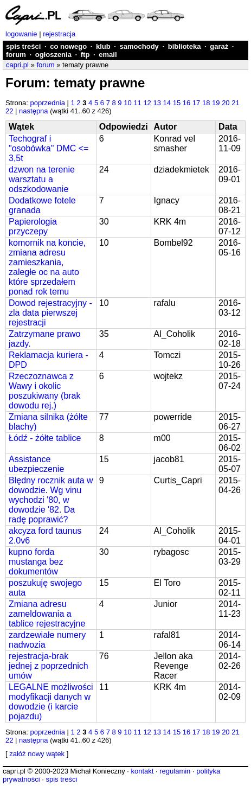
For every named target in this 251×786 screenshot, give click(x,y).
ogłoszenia (53, 54)
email (108, 54)
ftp (85, 54)
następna (33, 111)
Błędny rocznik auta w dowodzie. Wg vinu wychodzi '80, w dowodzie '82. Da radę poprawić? (51, 500)
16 (186, 103)
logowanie (21, 34)
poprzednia (47, 103)
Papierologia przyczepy (33, 226)
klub (103, 46)
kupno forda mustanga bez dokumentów (36, 561)
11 (137, 103)
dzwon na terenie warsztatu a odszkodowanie (42, 179)
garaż (219, 46)
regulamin (174, 771)
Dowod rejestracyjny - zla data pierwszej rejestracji (50, 312)
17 (196, 103)
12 (147, 103)
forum (16, 54)
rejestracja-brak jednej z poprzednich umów (48, 665)
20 (225, 103)
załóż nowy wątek (37, 754)
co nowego (68, 46)
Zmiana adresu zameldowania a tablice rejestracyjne (47, 613)
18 (206, 103)
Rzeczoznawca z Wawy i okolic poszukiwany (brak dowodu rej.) (45, 391)
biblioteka (184, 46)
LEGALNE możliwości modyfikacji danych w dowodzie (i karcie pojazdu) (51, 701)
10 (127, 103)
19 (216, 103)
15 (177, 103)
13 (156, 103)
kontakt (142, 771)
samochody (139, 46)
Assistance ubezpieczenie (36, 464)
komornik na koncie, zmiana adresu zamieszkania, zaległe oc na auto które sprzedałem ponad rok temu (47, 267)
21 (235, 103)
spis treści (23, 46)
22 (9, 111)
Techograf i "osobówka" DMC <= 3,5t (48, 148)
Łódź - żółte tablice (45, 438)
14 (167, 103)
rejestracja (59, 34)
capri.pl (17, 65)
